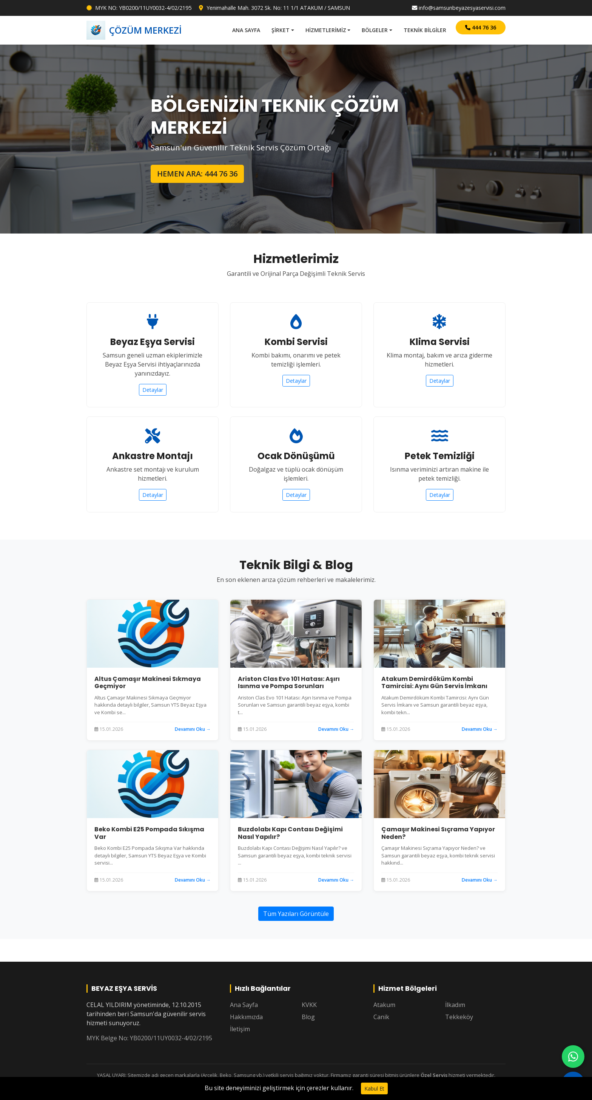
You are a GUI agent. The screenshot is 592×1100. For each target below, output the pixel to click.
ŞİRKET (280, 30)
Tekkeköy (459, 1017)
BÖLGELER (375, 30)
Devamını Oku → (193, 729)
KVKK (309, 1005)
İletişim (240, 1029)
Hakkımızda (246, 1017)
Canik (381, 1017)
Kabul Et (374, 1088)
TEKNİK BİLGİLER (425, 30)
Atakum (384, 1005)
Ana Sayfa (244, 1005)
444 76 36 (480, 27)
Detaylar (152, 389)
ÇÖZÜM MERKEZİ (134, 30)
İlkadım (455, 1005)
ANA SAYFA (246, 30)
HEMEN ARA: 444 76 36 (197, 174)
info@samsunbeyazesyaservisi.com (459, 7)
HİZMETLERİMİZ (325, 30)
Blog (308, 1017)
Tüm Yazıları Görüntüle (296, 914)
